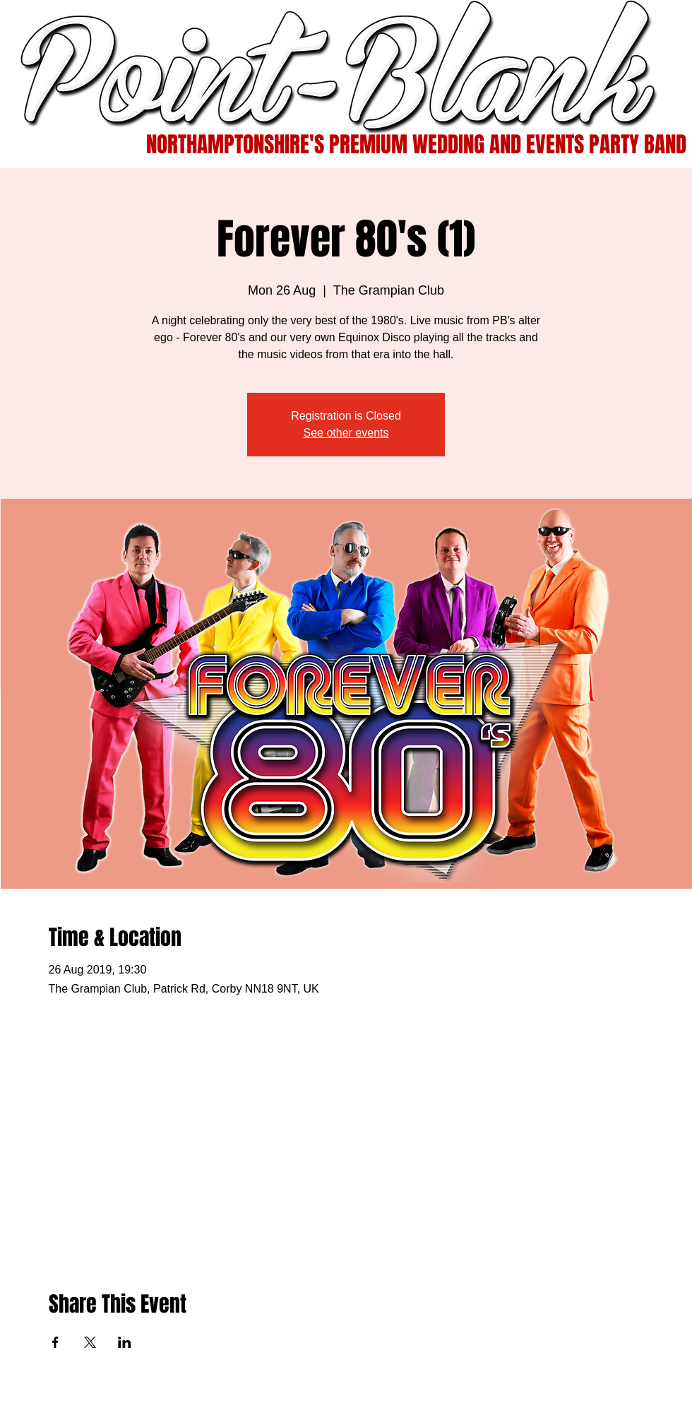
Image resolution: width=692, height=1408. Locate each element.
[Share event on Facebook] (55, 1342)
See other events (346, 433)
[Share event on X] (90, 1342)
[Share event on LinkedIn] (124, 1342)
